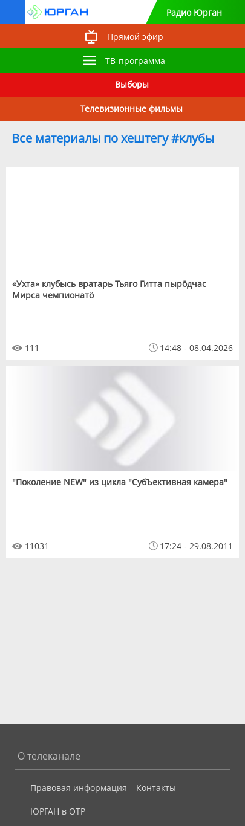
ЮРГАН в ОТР (57, 811)
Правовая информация (78, 787)
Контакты (156, 787)
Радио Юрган (194, 12)
